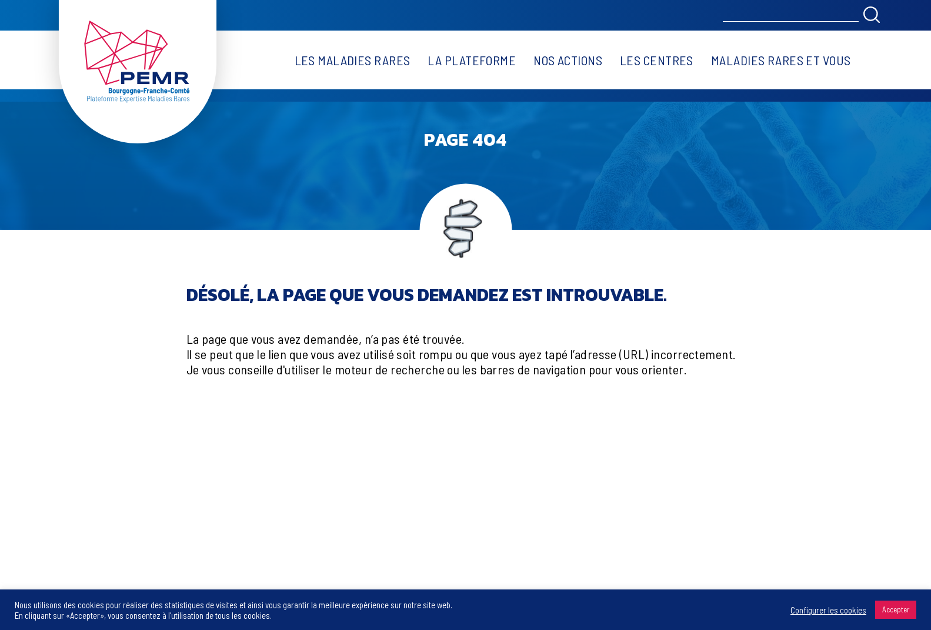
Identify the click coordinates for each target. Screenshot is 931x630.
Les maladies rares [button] (353, 60)
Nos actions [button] (567, 60)
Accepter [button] (895, 609)
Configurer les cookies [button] (828, 610)
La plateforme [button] (472, 60)
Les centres (656, 60)
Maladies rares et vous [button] (781, 60)
